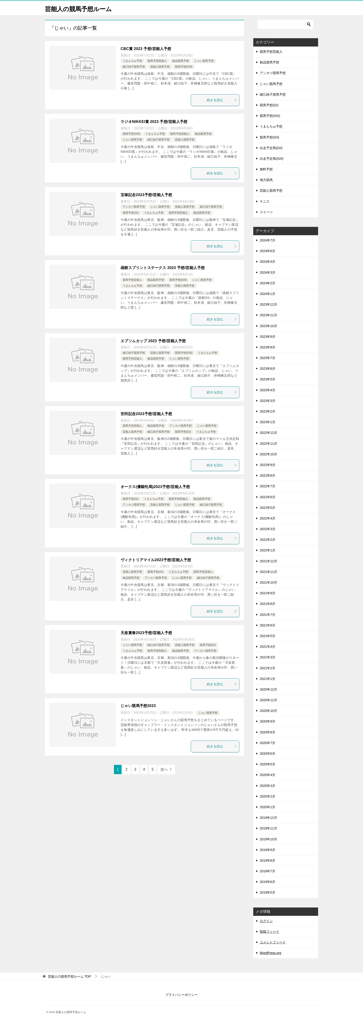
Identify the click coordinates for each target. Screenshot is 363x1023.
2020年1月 (267, 807)
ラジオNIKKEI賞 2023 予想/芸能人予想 (154, 122)
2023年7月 (267, 358)
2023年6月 (267, 368)
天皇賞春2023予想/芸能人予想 (146, 633)
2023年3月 (267, 401)
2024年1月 (267, 294)
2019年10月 (268, 839)
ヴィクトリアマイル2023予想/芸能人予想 (156, 560)
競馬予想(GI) (131, 212)
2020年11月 (268, 700)
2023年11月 (268, 315)
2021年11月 (268, 572)
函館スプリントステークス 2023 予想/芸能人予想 (163, 268)
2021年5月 (267, 636)
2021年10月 (268, 582)
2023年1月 (267, 422)
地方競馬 (266, 180)
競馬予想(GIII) (183, 66)
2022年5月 (267, 508)
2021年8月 (267, 604)
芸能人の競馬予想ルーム (83, 8)
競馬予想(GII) (269, 137)
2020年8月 (267, 732)
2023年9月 (267, 336)
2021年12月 (268, 561)
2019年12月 (268, 818)
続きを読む (222, 100)
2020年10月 (268, 711)
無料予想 (266, 169)
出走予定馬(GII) (271, 148)
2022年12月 (268, 433)
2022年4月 (267, 518)
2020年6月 (267, 753)
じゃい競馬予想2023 (138, 706)
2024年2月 (267, 283)
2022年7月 (267, 486)
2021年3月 (267, 657)
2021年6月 (267, 625)
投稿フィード (269, 931)
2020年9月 (267, 721)
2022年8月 (267, 475)
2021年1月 (267, 679)
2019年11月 (268, 828)
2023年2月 (267, 411)
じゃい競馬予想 (204, 61)
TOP (69, 976)
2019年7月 (267, 871)
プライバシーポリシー (181, 995)
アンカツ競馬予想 (134, 206)
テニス (264, 201)
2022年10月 (268, 454)
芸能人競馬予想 (160, 66)
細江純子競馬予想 (134, 66)
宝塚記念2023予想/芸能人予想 (146, 195)
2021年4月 (267, 646)
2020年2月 (267, 796)
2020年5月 (267, 764)
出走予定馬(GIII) (271, 158)
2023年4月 (267, 390)
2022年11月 (268, 443)
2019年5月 (267, 892)
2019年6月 (267, 882)
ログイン (266, 921)
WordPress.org (270, 953)
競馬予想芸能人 (157, 61)
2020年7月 (267, 743)
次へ (164, 769)
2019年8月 (267, 860)
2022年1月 (267, 550)
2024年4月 (267, 261)
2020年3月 (267, 786)
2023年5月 (267, 379)
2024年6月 (267, 251)
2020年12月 (268, 689)
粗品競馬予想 (180, 61)
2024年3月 (267, 272)
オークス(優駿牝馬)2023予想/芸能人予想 (155, 487)
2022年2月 (267, 539)
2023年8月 (267, 347)
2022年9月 (267, 465)
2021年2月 (267, 668)
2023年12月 (268, 304)
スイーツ (266, 212)
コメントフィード (273, 942)
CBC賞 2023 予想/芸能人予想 (146, 49)
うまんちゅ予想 (132, 61)
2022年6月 (267, 497)
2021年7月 (267, 614)
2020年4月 (267, 775)
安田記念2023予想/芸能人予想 (146, 414)
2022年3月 (267, 529)
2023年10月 (268, 326)
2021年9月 (267, 593)
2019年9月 (267, 850)
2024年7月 (267, 240)
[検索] (285, 24)
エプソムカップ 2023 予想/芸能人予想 (153, 341)
